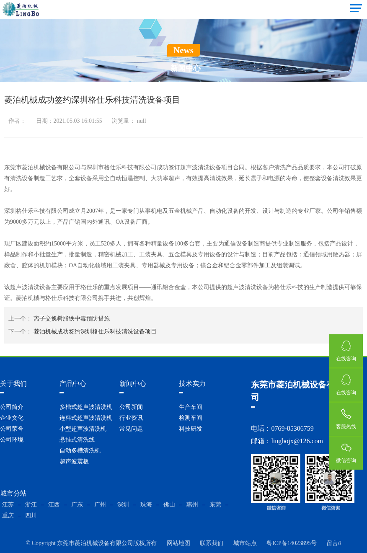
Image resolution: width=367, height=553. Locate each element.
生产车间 (190, 407)
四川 (31, 515)
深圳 (123, 504)
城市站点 (245, 543)
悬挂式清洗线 (77, 440)
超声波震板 (74, 461)
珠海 (146, 504)
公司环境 (11, 440)
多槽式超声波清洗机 (85, 407)
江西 (54, 504)
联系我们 (211, 543)
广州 (100, 504)
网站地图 (178, 543)
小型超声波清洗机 (82, 429)
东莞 (215, 504)
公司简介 (11, 407)
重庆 (8, 515)
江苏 (8, 504)
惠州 (192, 504)
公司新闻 (131, 407)
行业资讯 (131, 418)
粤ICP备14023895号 (291, 543)
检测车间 (190, 418)
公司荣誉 (11, 429)
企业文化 (11, 418)
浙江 (31, 504)
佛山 (169, 504)
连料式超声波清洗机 (85, 418)
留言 (333, 543)
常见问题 (131, 429)
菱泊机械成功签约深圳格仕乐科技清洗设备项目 (95, 331)
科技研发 (190, 429)
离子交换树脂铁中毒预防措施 (72, 318)
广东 (77, 504)
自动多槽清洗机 (80, 450)
